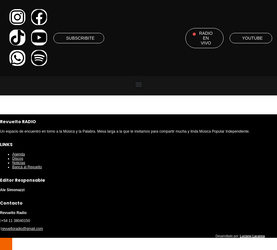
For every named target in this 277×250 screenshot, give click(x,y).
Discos (17, 158)
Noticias (18, 163)
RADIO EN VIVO (206, 38)
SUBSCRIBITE (80, 38)
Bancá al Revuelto (27, 167)
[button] (138, 84)
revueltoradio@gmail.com (22, 229)
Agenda (18, 154)
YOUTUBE (252, 38)
